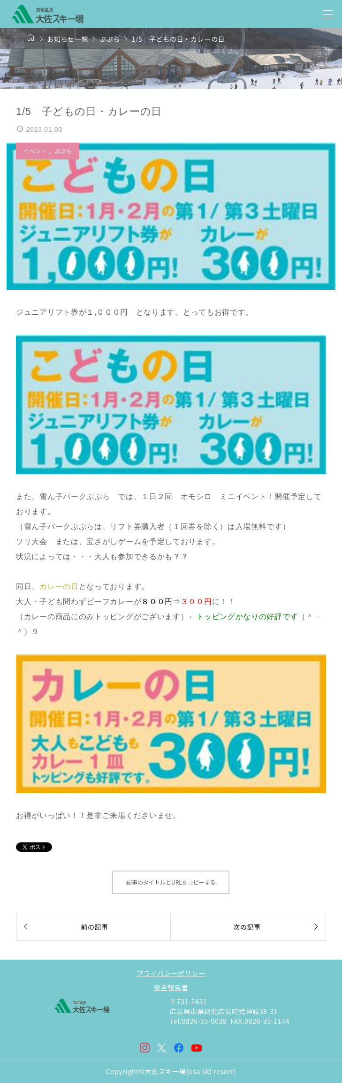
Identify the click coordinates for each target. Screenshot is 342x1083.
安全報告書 (171, 987)
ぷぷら (63, 151)
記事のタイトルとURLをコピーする (171, 882)
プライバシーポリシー (171, 973)
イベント (35, 151)
